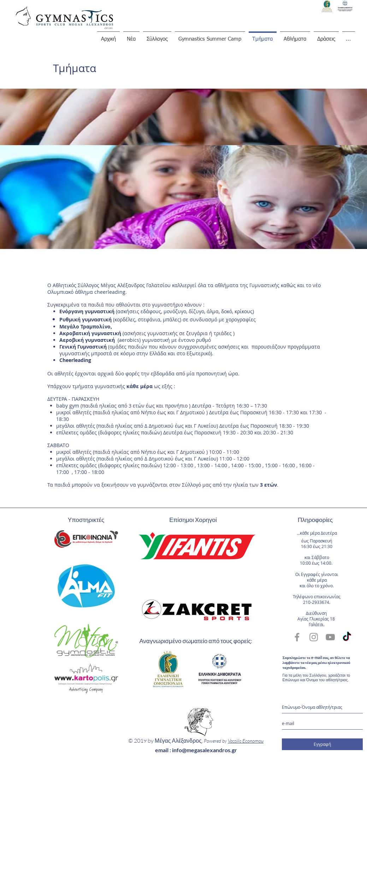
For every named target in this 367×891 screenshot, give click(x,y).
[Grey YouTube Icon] (330, 637)
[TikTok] (347, 637)
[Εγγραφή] (322, 744)
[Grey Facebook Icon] (297, 637)
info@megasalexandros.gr (204, 750)
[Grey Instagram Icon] (313, 637)
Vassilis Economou (246, 741)
